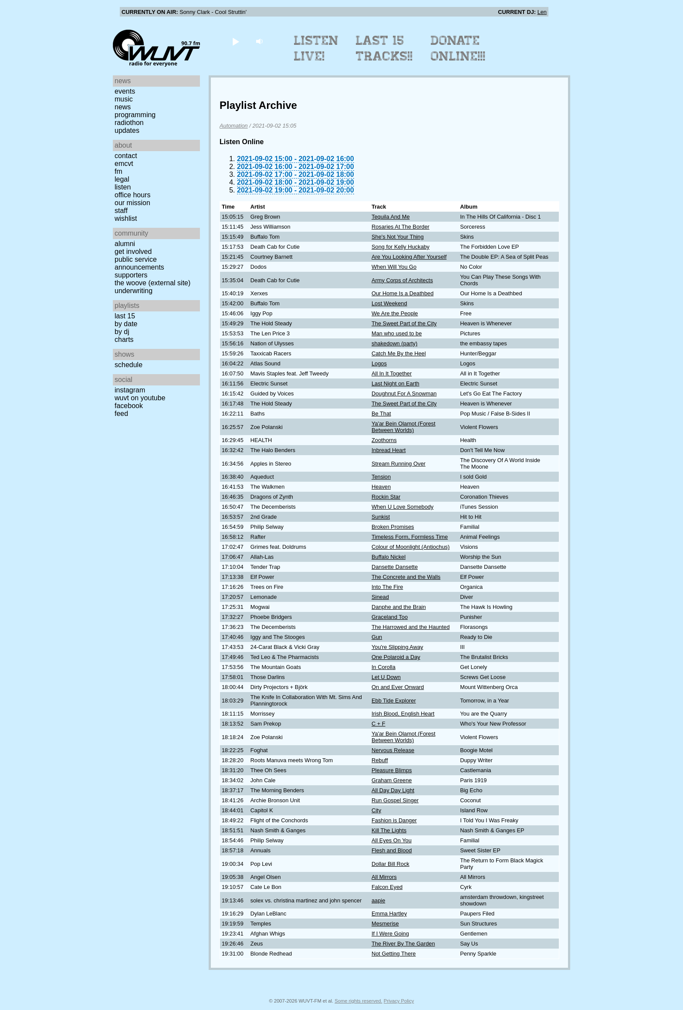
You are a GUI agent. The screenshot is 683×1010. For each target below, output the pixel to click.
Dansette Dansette (395, 567)
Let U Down (386, 677)
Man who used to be (397, 333)
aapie (378, 900)
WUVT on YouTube (140, 398)
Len (542, 12)
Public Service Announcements (139, 263)
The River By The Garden (403, 943)
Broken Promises (393, 527)
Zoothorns (384, 440)
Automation (234, 125)
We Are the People (395, 313)
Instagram (130, 390)
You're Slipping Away (397, 647)
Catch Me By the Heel (399, 353)
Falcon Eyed (387, 887)
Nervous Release (393, 750)
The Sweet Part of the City (404, 323)
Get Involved (133, 251)
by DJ (122, 331)
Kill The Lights (389, 830)
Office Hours (132, 195)
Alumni (125, 243)
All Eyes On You (392, 840)
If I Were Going (390, 933)
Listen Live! (316, 48)
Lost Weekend (389, 303)
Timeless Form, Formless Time (410, 537)
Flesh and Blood (392, 850)
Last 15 (125, 316)
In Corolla (384, 667)
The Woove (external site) (152, 283)
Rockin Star (386, 496)
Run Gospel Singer (395, 800)
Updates (127, 130)
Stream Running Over (399, 463)
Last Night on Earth (395, 383)
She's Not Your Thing (398, 236)
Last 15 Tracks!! (384, 48)
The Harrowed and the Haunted (411, 627)
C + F (378, 723)
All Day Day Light (393, 790)
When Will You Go (394, 266)
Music (124, 99)
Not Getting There (394, 953)
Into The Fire (387, 587)
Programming (135, 114)
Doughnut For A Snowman (404, 393)
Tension (381, 476)
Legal (122, 179)
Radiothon (129, 122)
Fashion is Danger (394, 820)
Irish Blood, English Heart (403, 713)
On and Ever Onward (398, 687)
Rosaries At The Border (400, 226)
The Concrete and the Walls (406, 577)
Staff (121, 210)
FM (118, 171)
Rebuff (380, 760)
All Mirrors (384, 877)
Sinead (380, 597)
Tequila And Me (391, 216)
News (123, 107)
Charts (124, 339)
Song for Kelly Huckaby (400, 246)
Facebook (129, 405)
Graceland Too (390, 617)
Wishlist (126, 218)
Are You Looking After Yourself (409, 256)
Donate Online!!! (458, 48)
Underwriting (133, 290)
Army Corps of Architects (402, 280)
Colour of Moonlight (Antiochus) (411, 547)
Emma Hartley (389, 913)
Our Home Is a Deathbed (402, 293)
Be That (381, 413)
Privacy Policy (399, 1000)
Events (125, 91)
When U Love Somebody (402, 506)
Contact (126, 155)
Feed (121, 413)
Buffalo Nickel (389, 557)
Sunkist (381, 516)
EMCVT (124, 163)
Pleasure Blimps (392, 770)
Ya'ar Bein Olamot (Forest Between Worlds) (404, 426)
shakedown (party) (394, 343)
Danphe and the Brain (399, 607)
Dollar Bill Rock (390, 864)
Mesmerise (385, 923)
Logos (379, 363)
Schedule (128, 364)
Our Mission (132, 202)
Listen (123, 187)
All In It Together (392, 373)
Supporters (131, 275)
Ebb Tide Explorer (394, 700)
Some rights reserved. (358, 1000)
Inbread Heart (389, 450)
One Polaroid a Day (396, 657)
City (376, 810)
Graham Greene (392, 780)
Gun (377, 637)
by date (126, 324)
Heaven (381, 486)
